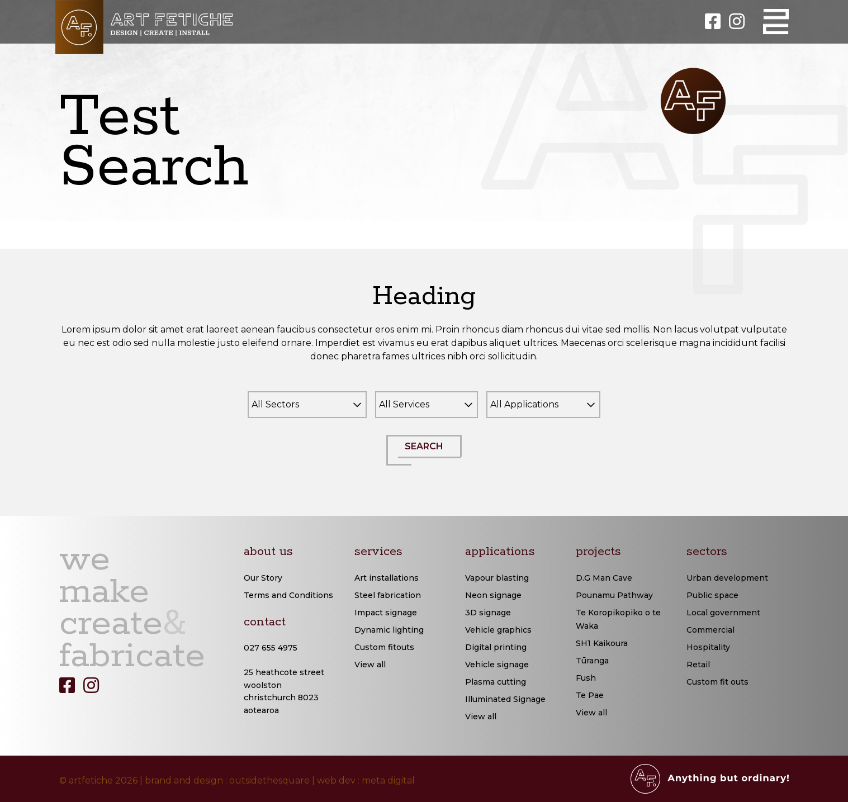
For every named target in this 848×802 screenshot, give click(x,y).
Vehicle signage (497, 664)
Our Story (263, 578)
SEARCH (430, 453)
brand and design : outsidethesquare (227, 780)
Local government (723, 613)
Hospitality (708, 647)
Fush (586, 678)
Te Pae (590, 695)
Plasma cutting (495, 682)
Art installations (386, 578)
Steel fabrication (387, 595)
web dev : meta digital (366, 780)
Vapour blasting (497, 578)
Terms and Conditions (288, 595)
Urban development (727, 578)
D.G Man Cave (604, 578)
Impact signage (385, 613)
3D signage (488, 613)
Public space (712, 595)
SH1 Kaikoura (602, 643)
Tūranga (592, 661)
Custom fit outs (717, 682)
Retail (698, 664)
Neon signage (493, 595)
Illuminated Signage (505, 699)
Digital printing (496, 647)
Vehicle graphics (498, 630)
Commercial (710, 630)
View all (370, 664)
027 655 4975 (270, 648)
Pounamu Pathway (614, 595)
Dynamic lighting (389, 630)
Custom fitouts (384, 647)
